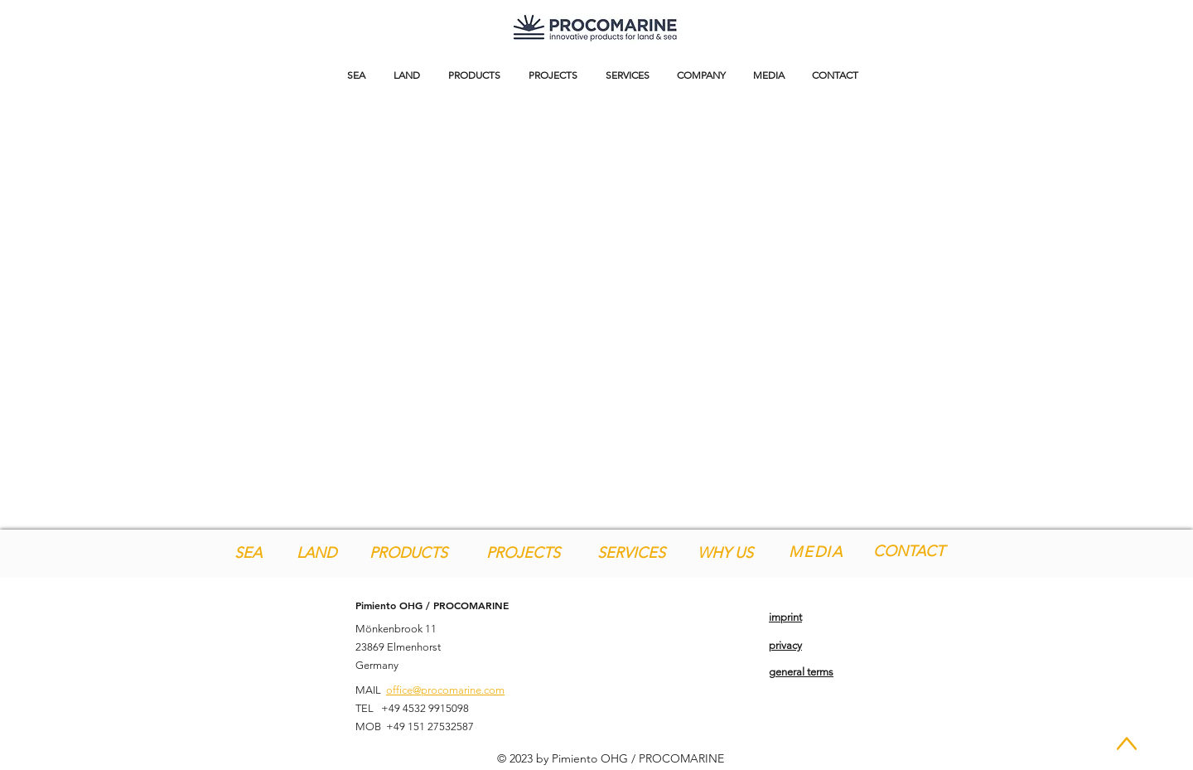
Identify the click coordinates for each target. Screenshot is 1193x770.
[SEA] (248, 553)
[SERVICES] (631, 553)
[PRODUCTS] (408, 553)
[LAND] (316, 553)
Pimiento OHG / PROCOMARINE (432, 605)
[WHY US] (725, 553)
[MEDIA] (818, 552)
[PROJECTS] (523, 553)
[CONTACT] (908, 552)
